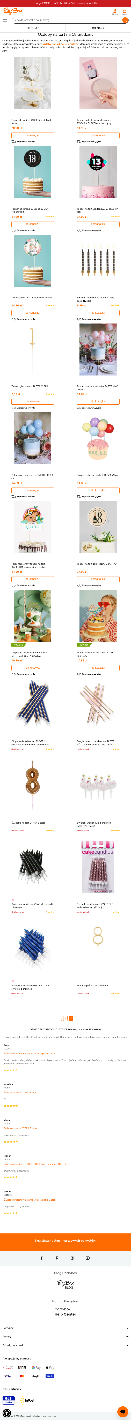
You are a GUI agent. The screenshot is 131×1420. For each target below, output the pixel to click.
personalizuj (98, 135)
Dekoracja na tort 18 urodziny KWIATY (31, 297)
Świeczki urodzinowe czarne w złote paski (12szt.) (30, 1053)
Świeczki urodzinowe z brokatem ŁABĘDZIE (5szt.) (94, 824)
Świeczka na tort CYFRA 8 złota (28, 822)
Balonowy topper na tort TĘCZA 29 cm (97, 475)
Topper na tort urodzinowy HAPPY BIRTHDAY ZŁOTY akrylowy (29, 654)
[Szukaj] (67, 20)
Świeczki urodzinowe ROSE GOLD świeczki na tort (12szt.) (95, 906)
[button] (6, 1413)
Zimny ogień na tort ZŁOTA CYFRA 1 (30, 386)
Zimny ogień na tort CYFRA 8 (92, 985)
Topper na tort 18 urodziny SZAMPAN (97, 564)
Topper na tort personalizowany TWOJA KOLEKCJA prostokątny (94, 122)
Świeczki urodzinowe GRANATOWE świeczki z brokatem (30, 987)
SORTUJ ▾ (98, 28)
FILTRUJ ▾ (33, 28)
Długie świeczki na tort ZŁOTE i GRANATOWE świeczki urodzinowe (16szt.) (30, 745)
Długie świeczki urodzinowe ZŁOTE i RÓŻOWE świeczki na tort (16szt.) (96, 743)
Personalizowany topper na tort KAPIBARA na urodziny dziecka (28, 565)
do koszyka (33, 135)
